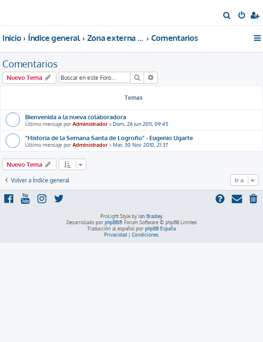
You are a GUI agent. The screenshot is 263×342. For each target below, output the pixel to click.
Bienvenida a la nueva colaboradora (75, 117)
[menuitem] (227, 16)
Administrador (90, 124)
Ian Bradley (150, 216)
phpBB (111, 222)
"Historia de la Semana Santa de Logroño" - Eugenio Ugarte (109, 137)
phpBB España (160, 228)
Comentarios (29, 63)
